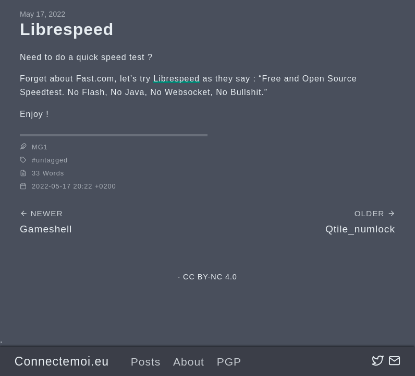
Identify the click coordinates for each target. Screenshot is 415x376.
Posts (146, 362)
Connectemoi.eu (62, 361)
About (188, 362)
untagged (52, 160)
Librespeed (176, 78)
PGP (229, 362)
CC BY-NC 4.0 (210, 277)
